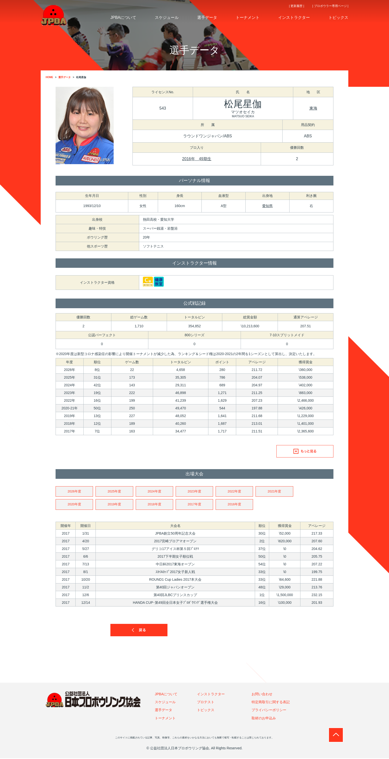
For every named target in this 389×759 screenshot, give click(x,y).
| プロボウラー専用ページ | (330, 6)
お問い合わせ (262, 695)
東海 (313, 108)
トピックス (205, 711)
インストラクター (211, 695)
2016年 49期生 (196, 159)
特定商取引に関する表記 (271, 703)
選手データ (163, 711)
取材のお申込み (264, 719)
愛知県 (267, 206)
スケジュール (165, 703)
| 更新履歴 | (296, 6)
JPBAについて (166, 695)
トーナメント (165, 719)
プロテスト (205, 703)
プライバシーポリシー (269, 711)
